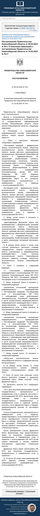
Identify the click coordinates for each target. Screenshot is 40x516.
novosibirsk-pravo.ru (20, 513)
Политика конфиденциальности (20, 511)
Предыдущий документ (15, 491)
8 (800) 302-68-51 (27, 28)
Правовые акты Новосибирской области (16, 34)
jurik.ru (34, 30)
